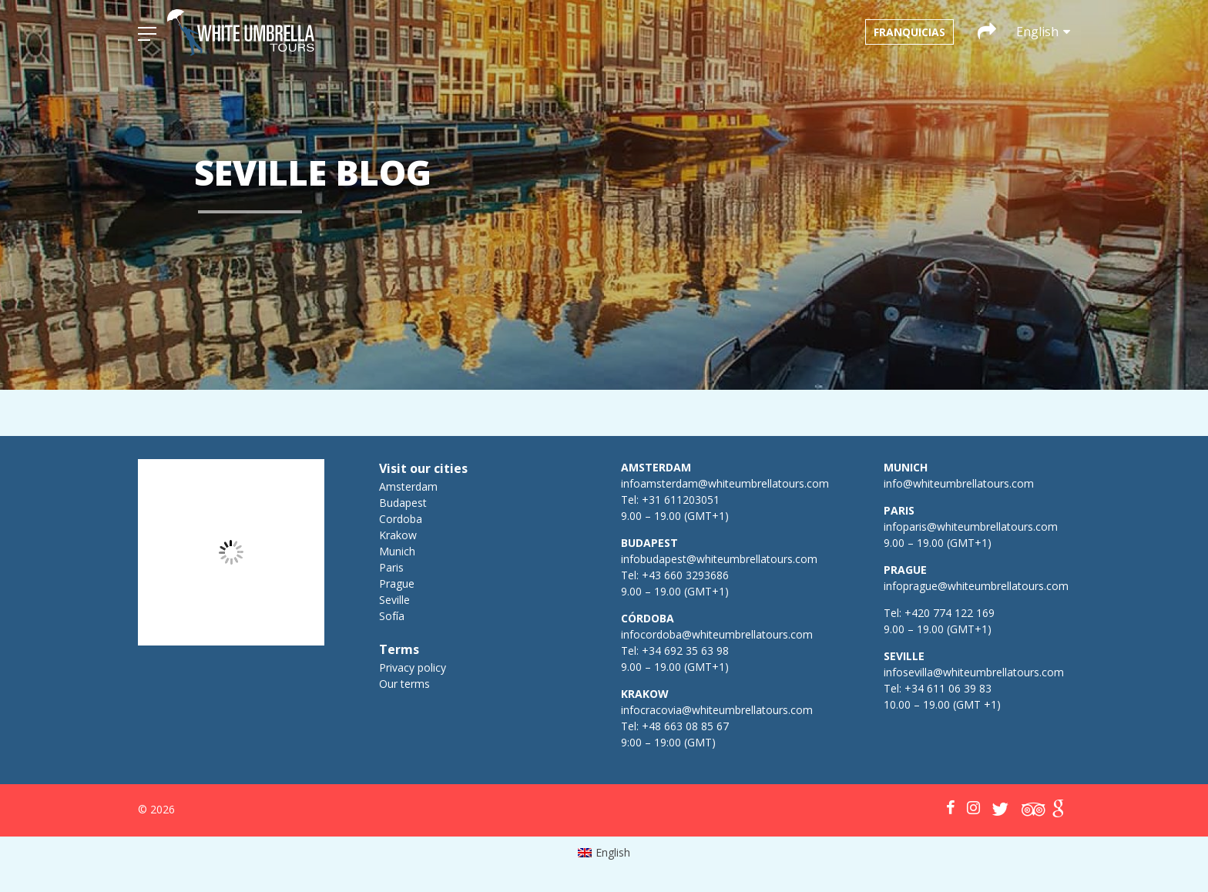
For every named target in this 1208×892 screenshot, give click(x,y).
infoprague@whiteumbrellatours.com (976, 585)
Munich (397, 551)
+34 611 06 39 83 (948, 688)
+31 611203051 (681, 499)
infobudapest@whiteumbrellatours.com (719, 559)
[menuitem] (604, 853)
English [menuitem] (613, 852)
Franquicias (909, 32)
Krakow (398, 535)
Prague (396, 583)
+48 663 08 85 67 (685, 726)
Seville (394, 599)
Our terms (404, 683)
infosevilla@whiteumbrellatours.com (974, 672)
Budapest (403, 502)
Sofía (391, 616)
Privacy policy (412, 667)
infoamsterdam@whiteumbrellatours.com (725, 483)
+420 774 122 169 (948, 612)
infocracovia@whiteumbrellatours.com (717, 710)
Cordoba (400, 518)
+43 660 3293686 (685, 575)
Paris (391, 567)
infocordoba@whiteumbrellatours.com (717, 634)
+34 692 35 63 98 (685, 650)
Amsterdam (408, 486)
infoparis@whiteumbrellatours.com (971, 526)
